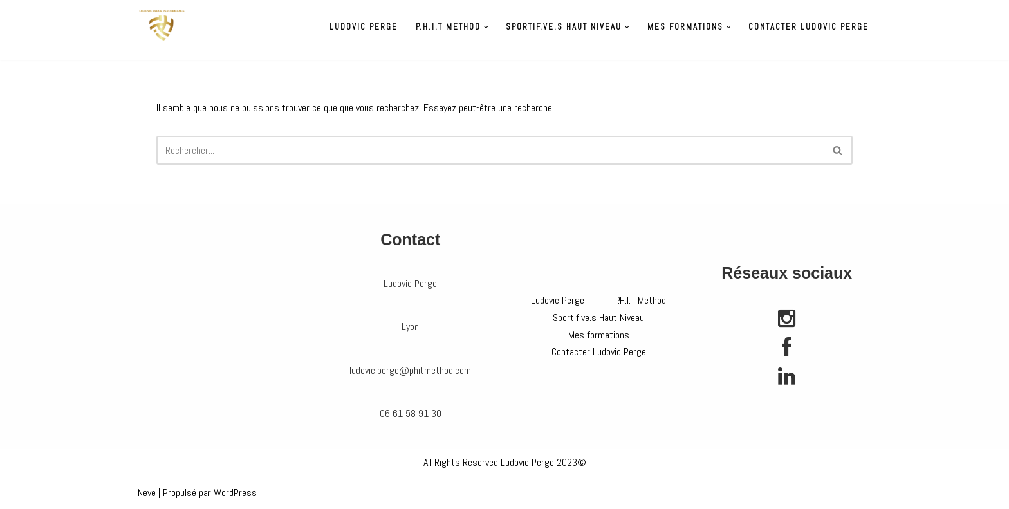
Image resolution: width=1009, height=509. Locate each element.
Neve (147, 492)
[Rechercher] (490, 150)
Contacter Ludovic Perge (808, 26)
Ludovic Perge (363, 26)
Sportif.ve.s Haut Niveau (598, 317)
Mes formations (598, 335)
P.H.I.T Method (640, 300)
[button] (486, 27)
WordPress (235, 492)
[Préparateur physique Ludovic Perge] (162, 25)
